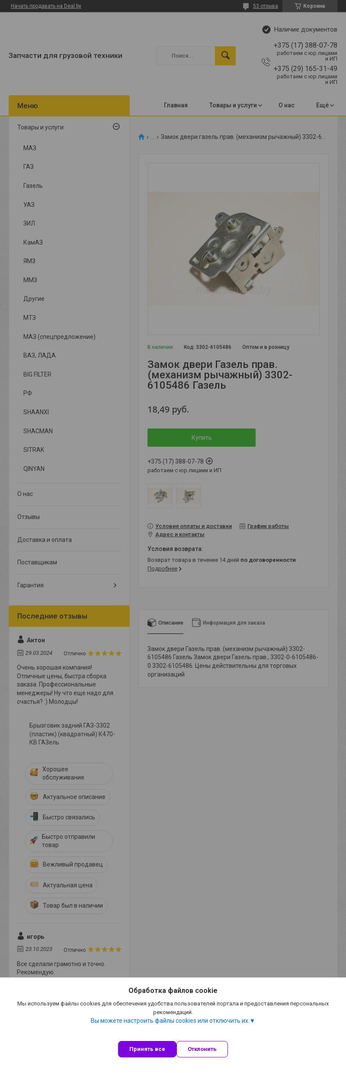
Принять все (147, 1049)
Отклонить (202, 1049)
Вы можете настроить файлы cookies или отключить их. (170, 1020)
